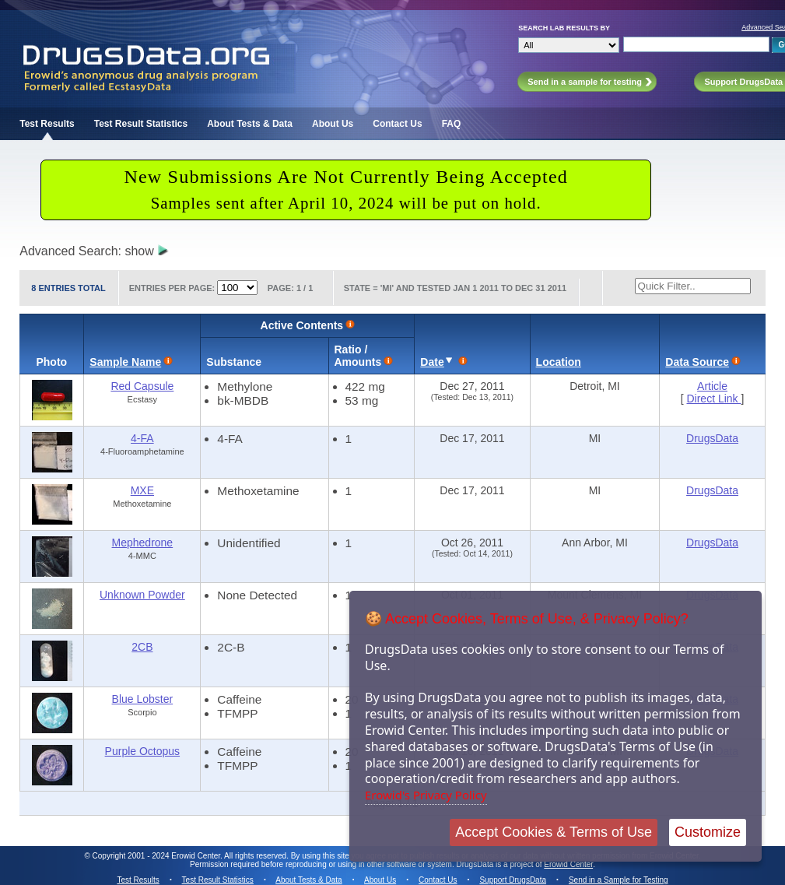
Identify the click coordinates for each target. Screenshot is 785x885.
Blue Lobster (142, 699)
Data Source (697, 362)
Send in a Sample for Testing (618, 880)
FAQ (451, 123)
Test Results (46, 123)
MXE (142, 490)
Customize (708, 832)
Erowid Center (568, 864)
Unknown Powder (142, 594)
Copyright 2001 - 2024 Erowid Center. (158, 856)
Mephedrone (142, 542)
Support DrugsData (512, 880)
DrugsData (712, 438)
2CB (141, 647)
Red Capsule (141, 386)
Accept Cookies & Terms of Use (553, 832)
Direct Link (713, 398)
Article (712, 386)
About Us (332, 123)
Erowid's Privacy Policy (426, 794)
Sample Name (125, 362)
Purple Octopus (142, 751)
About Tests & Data (250, 123)
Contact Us (397, 123)
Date (431, 362)
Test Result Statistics (140, 123)
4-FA (142, 438)
